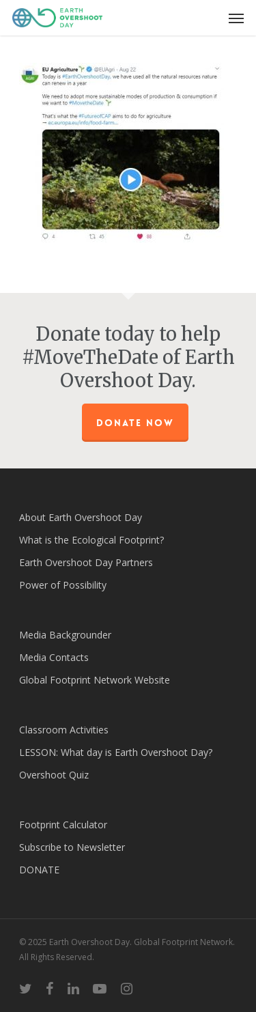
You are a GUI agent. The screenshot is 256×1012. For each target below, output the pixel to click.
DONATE (39, 869)
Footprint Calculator (63, 824)
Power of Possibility (62, 584)
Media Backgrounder (65, 634)
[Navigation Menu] (236, 18)
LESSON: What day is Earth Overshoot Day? (115, 752)
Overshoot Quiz (54, 774)
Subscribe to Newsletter (72, 847)
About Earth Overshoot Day (80, 517)
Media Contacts (54, 657)
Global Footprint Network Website (94, 679)
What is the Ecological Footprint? (91, 539)
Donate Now (135, 423)
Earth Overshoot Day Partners (86, 562)
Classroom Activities (64, 729)
